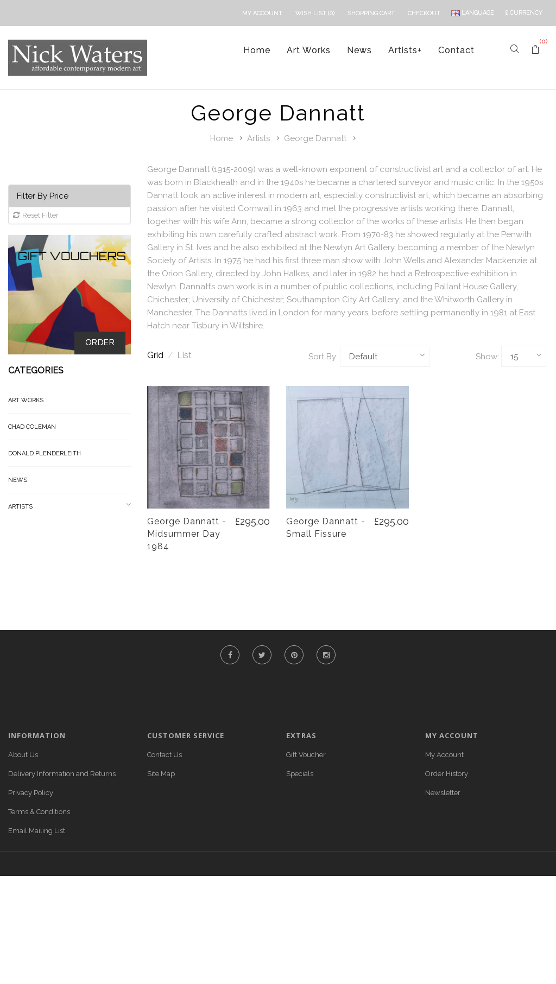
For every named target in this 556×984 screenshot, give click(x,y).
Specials (299, 774)
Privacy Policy (30, 793)
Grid (160, 355)
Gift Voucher (306, 755)
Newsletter (442, 793)
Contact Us (164, 755)
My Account (444, 755)
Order (100, 342)
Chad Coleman (32, 426)
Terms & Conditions (39, 812)
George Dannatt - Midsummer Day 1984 (186, 533)
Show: (487, 356)
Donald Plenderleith (44, 453)
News (359, 50)
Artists (405, 50)
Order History (446, 774)
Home (256, 50)
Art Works (309, 50)
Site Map (161, 774)
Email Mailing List (36, 831)
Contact (456, 50)
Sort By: (323, 356)
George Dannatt (315, 138)
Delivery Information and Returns (62, 774)
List (184, 355)
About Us (23, 755)
